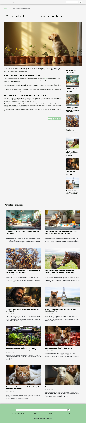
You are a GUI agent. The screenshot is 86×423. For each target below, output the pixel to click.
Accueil (5, 8)
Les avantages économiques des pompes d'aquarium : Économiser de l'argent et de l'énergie (21, 350)
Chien (24, 2)
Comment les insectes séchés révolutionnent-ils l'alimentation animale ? (72, 130)
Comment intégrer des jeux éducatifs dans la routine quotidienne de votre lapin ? (72, 109)
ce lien (45, 78)
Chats (38, 2)
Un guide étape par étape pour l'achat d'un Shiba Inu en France (72, 192)
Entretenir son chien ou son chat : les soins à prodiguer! (72, 173)
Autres (51, 2)
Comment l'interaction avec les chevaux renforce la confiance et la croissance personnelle (72, 152)
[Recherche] (72, 2)
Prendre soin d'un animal (54, 387)
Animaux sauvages (11, 2)
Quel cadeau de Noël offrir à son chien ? (59, 348)
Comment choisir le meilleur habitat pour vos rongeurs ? (72, 90)
